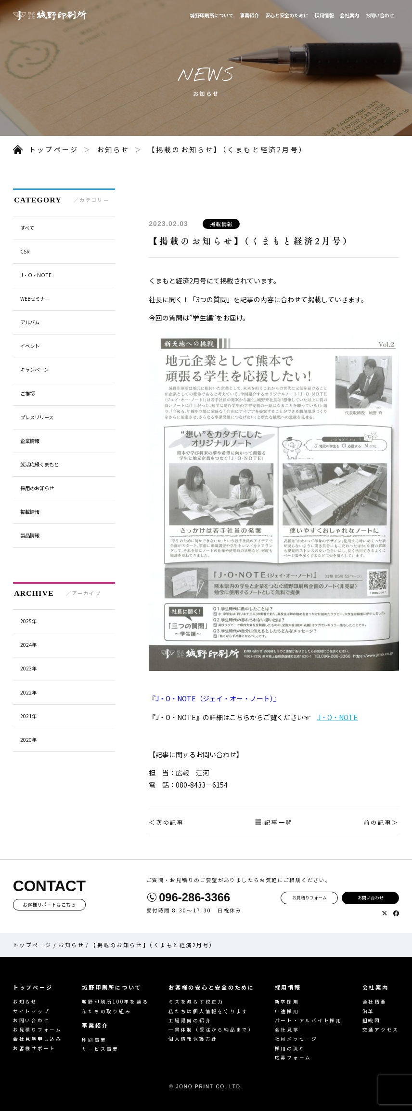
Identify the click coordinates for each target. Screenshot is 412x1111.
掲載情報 (221, 224)
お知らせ (113, 149)
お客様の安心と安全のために (211, 987)
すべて (27, 227)
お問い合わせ (379, 15)
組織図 (371, 1020)
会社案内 (349, 15)
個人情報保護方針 (193, 1038)
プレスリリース (36, 417)
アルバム (29, 322)
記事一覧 (278, 822)
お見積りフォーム (309, 898)
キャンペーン (34, 369)
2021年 (28, 716)
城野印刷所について (211, 15)
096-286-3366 (194, 897)
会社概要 (374, 1001)
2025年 (28, 621)
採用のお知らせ (37, 488)
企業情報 (29, 440)
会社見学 (287, 1029)
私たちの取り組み (106, 1011)
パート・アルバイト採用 (308, 1020)
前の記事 (377, 822)
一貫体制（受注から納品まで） (211, 1029)
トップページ (53, 149)
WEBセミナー (35, 298)
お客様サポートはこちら (49, 904)
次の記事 (170, 822)
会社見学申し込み (37, 1038)
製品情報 (29, 535)
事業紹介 (249, 15)
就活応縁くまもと (39, 464)
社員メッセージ (296, 1038)
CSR (24, 251)
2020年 (28, 739)
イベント (29, 345)
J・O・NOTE (337, 717)
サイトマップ (31, 1011)
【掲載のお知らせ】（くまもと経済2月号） (227, 149)
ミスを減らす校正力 (196, 1001)
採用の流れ (290, 1048)
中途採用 (287, 1011)
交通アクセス (380, 1029)
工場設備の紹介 (189, 1020)
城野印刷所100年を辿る (115, 1001)
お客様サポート (34, 1048)
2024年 (28, 644)
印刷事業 (94, 1039)
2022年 (28, 692)
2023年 (28, 668)
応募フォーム (293, 1057)
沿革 (368, 1011)
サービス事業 (100, 1048)
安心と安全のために (287, 15)
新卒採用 (287, 1001)
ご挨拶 (27, 393)
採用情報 (324, 15)
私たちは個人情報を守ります (208, 1011)
